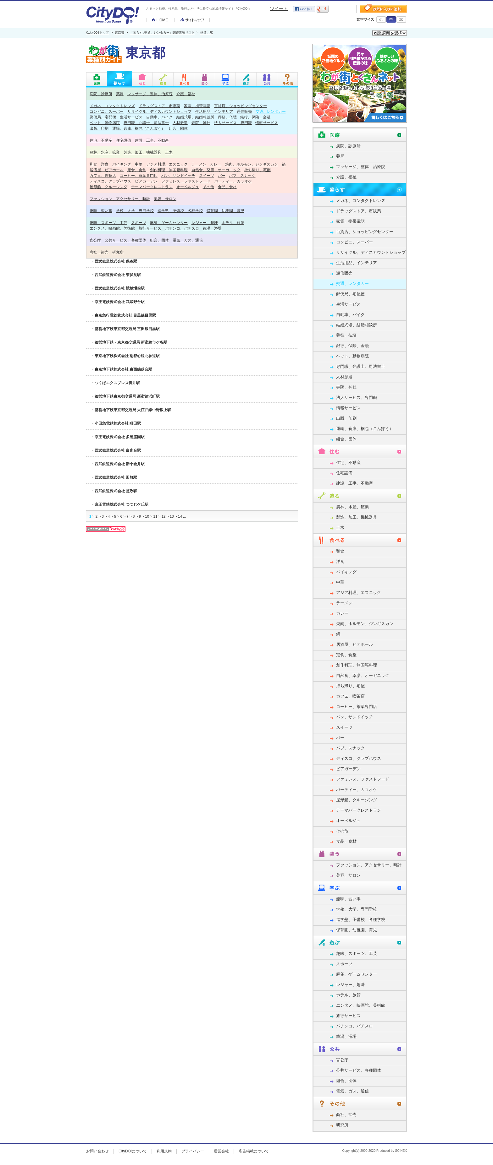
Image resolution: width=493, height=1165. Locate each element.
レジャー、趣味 (204, 222)
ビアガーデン (146, 181)
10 (147, 516)
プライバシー (192, 1151)
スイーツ (206, 175)
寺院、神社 (200, 123)
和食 (93, 164)
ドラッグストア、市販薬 (159, 106)
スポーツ (138, 222)
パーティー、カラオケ (233, 181)
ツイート (279, 8)
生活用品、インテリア (214, 111)
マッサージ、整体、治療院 (150, 94)
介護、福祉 (185, 94)
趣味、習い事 (101, 211)
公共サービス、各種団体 (125, 240)
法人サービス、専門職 (233, 123)
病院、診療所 (101, 94)
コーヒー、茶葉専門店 (139, 175)
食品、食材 (227, 187)
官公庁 (95, 240)
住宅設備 (123, 140)
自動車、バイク (159, 117)
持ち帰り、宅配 (257, 170)
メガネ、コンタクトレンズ (112, 106)
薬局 (120, 94)
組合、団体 (178, 128)
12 (164, 516)
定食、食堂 (136, 170)
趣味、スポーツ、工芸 (108, 222)
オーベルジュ (187, 187)
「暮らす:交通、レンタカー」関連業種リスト (162, 33)
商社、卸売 (99, 252)
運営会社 (221, 1151)
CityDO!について (133, 1151)
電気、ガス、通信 (188, 240)
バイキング (121, 164)
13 (172, 516)
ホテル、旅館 (233, 222)
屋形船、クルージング (108, 187)
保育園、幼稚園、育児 (225, 211)
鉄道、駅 (206, 33)
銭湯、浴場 (212, 228)
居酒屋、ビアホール (107, 170)
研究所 (118, 252)
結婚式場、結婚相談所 (195, 117)
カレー (215, 164)
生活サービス (131, 117)
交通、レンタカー (271, 111)
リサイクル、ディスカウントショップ (159, 111)
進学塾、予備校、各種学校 (180, 211)
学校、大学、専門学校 (135, 211)
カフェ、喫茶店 (103, 175)
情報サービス (266, 123)
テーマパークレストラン (152, 187)
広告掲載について (254, 1151)
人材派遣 (180, 123)
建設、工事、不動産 (152, 140)
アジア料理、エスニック (167, 164)
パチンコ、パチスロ (182, 228)
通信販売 (244, 111)
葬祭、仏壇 (227, 117)
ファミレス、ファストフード (185, 181)
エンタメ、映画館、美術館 (112, 228)
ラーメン (198, 164)
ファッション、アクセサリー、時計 (120, 199)
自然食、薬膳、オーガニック (216, 170)
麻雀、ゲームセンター (169, 222)
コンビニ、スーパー (107, 111)
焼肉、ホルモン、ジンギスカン (251, 164)
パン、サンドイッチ (178, 175)
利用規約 (164, 1151)
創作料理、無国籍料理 (169, 170)
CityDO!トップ (97, 33)
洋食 (104, 164)
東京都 (119, 33)
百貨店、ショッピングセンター (240, 106)
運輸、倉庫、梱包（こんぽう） (138, 128)
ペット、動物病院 (105, 123)
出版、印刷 (99, 128)
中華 (138, 164)
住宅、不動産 (101, 140)
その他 (208, 187)
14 (180, 516)
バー (221, 175)
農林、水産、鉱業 (105, 152)
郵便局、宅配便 (103, 117)
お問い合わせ (97, 1151)
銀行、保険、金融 (255, 117)
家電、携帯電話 (197, 106)
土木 (169, 152)
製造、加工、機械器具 (142, 152)
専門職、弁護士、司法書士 (146, 123)
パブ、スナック (242, 175)
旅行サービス (150, 228)
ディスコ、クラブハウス (110, 181)
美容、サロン (165, 199)
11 (155, 516)
